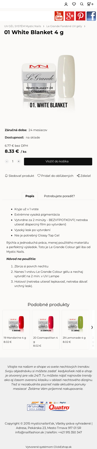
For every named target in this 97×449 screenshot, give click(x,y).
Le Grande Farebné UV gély (64, 26)
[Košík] (89, 4)
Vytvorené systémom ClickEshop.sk (49, 446)
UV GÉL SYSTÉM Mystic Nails (22, 26)
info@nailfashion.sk (29, 432)
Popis (29, 196)
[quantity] (13, 161)
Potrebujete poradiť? (59, 196)
